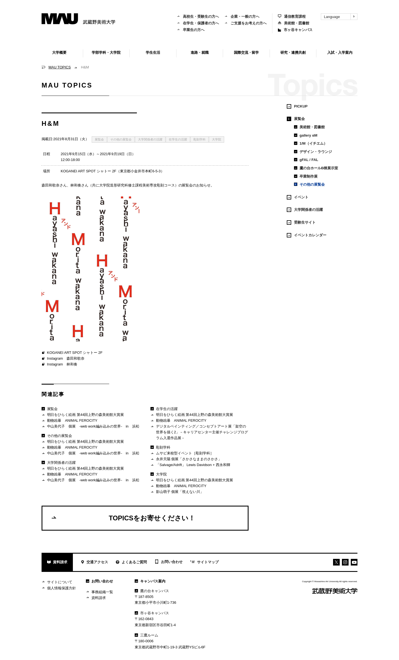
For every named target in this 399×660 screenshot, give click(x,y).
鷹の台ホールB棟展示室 (316, 168)
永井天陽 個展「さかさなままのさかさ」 (186, 459)
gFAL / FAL (306, 160)
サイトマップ (204, 562)
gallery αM (305, 135)
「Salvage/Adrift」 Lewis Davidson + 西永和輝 (190, 465)
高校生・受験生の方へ (198, 16)
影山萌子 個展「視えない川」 (177, 492)
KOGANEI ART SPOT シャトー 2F (72, 353)
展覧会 (99, 139)
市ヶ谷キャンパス (295, 30)
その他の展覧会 (121, 139)
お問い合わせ (169, 562)
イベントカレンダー (306, 235)
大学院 (216, 139)
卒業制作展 (306, 176)
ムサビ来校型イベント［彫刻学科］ (181, 453)
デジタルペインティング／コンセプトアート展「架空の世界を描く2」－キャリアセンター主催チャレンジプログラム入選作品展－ (199, 432)
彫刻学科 (199, 139)
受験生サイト (301, 222)
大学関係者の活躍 (150, 139)
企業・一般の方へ (241, 16)
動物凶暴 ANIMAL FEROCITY (70, 420)
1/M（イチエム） (310, 143)
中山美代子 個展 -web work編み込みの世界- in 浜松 (90, 426)
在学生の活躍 (178, 139)
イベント (297, 197)
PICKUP (297, 106)
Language (340, 17)
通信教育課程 (292, 16)
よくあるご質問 (131, 563)
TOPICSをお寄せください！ (123, 518)
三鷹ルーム (146, 635)
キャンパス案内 (150, 581)
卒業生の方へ (190, 30)
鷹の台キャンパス (152, 591)
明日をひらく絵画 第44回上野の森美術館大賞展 (83, 415)
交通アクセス (94, 563)
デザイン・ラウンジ (313, 152)
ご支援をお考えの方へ (245, 23)
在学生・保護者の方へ (198, 23)
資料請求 (57, 563)
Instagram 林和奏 (59, 364)
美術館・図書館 (293, 23)
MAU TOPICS (59, 67)
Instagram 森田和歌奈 (63, 359)
